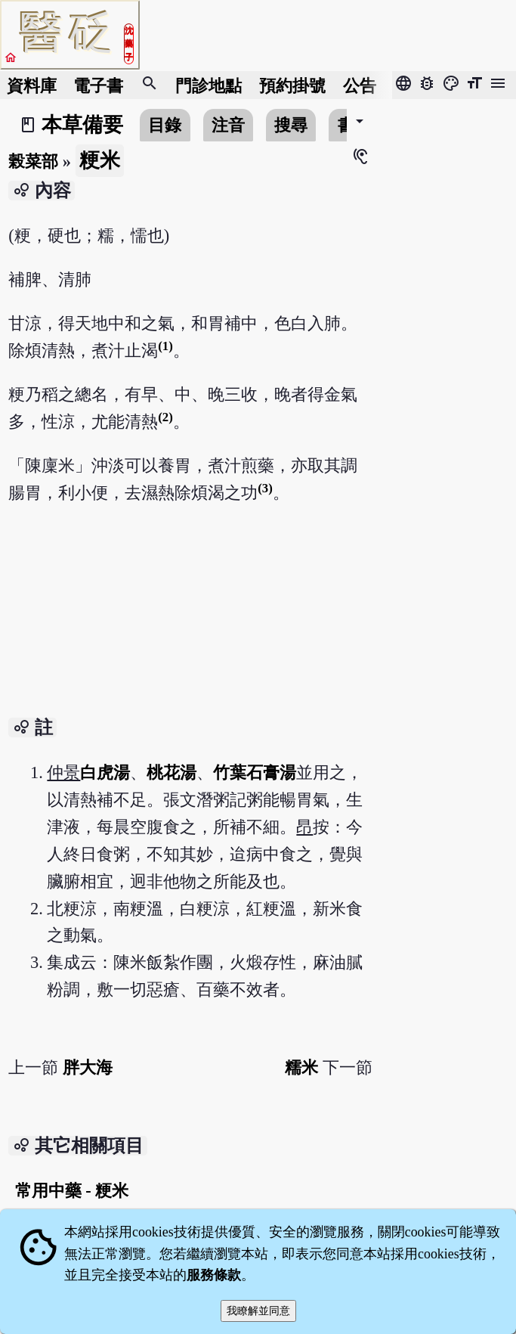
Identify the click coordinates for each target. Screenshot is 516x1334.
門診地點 (208, 85)
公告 (359, 85)
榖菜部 (33, 161)
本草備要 (82, 124)
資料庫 (32, 85)
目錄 (164, 125)
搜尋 (290, 125)
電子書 (98, 85)
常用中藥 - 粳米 (72, 1190)
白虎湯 (105, 772)
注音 (228, 125)
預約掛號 (292, 85)
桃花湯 (171, 772)
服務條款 (214, 1275)
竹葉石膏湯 (254, 772)
